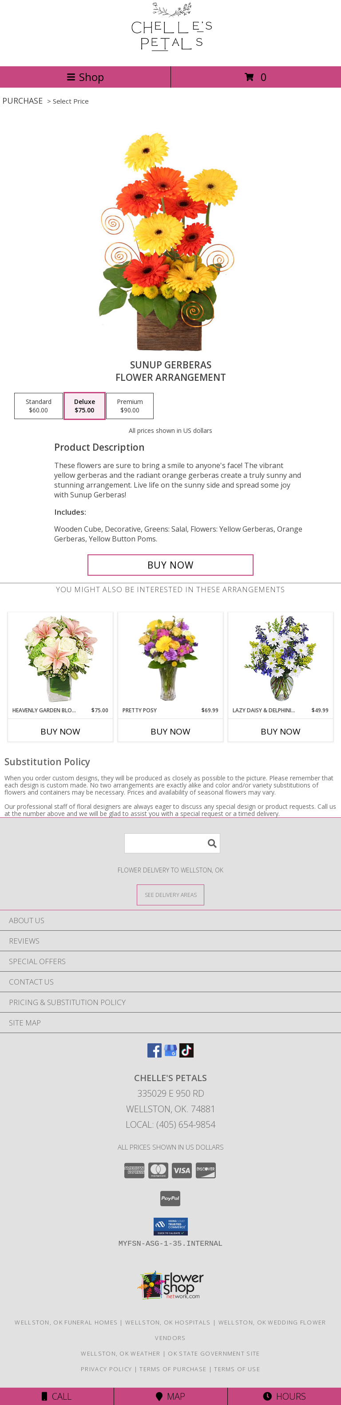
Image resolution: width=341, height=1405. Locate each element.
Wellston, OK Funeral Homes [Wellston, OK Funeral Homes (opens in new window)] (66, 1322)
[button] (171, 1226)
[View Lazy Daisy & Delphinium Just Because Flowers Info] (281, 659)
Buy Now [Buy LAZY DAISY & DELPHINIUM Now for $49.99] (281, 731)
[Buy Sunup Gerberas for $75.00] (170, 565)
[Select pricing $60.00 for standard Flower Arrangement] (39, 406)
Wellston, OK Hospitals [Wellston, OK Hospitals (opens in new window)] (168, 1322)
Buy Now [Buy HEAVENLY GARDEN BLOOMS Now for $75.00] (60, 731)
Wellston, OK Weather (120, 1353)
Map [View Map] (170, 1396)
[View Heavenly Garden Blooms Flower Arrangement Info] (61, 659)
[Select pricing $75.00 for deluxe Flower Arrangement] (84, 406)
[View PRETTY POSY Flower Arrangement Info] (171, 659)
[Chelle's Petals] (170, 53)
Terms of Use (237, 1369)
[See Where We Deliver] (170, 894)
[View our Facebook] (154, 1055)
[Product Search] (172, 843)
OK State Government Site (214, 1353)
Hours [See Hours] (284, 1396)
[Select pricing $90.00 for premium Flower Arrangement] (130, 406)
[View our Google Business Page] (170, 1055)
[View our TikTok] (186, 1055)
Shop (85, 76)
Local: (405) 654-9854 (170, 1124)
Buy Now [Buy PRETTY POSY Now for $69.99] (170, 731)
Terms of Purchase (172, 1369)
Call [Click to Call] (56, 1396)
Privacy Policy (106, 1369)
